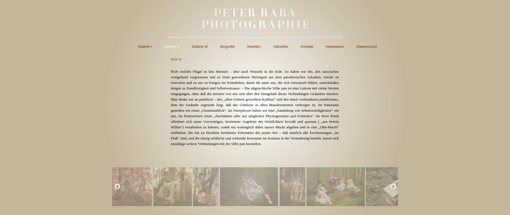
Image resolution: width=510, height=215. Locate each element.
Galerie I (145, 46)
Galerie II (171, 46)
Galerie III (200, 46)
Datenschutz (366, 46)
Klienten (254, 46)
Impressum (335, 46)
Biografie (227, 46)
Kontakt (307, 46)
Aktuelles (280, 46)
